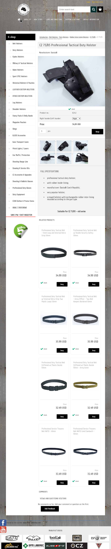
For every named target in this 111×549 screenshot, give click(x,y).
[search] (93, 9)
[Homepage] (19, 19)
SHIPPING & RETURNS (72, 19)
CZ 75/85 (93, 37)
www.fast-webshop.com (32, 523)
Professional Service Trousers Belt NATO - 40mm (53, 430)
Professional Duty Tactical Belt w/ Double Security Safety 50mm (85, 233)
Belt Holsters (53, 37)
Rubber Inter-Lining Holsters (79, 37)
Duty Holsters (63, 37)
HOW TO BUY (38, 19)
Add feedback (50, 509)
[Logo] (23, 9)
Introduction (44, 37)
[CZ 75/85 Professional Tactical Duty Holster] (71, 57)
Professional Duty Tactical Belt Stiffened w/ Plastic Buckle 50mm (53, 365)
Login (88, 2)
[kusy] (43, 131)
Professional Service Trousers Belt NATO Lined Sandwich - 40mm (84, 431)
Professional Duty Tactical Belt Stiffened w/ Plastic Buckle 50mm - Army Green (85, 365)
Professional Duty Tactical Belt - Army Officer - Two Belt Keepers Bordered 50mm (85, 299)
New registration (97, 2)
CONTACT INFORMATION (91, 19)
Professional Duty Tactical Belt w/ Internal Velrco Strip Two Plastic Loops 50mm (53, 299)
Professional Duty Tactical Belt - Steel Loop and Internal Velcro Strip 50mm (54, 233)
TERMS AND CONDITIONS (54, 19)
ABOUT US (27, 19)
